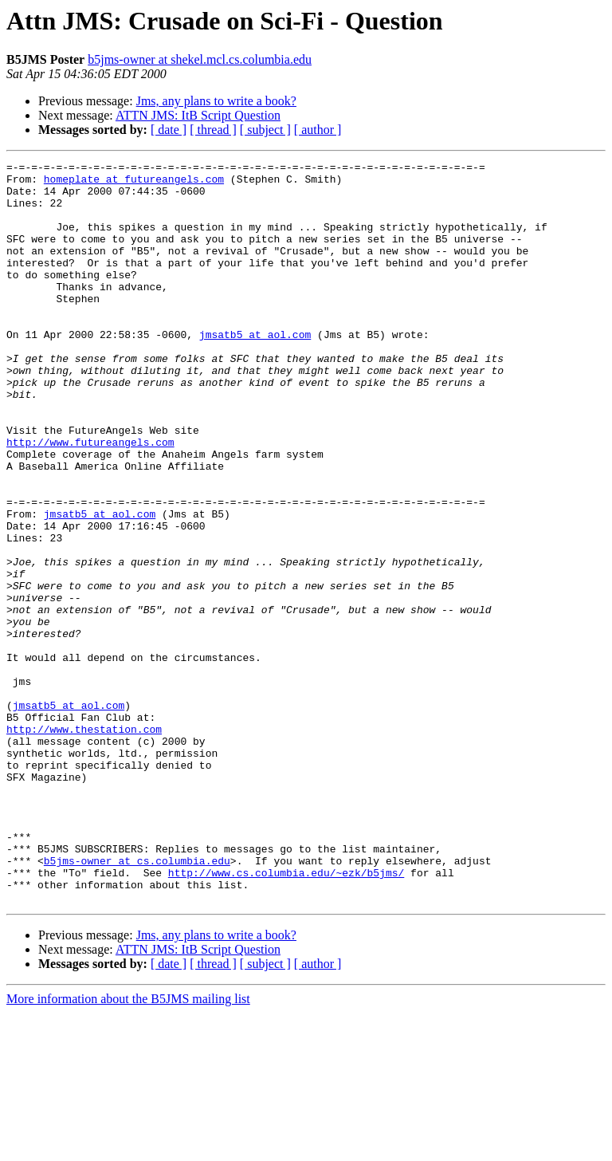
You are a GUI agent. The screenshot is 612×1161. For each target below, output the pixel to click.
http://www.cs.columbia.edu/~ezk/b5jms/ (286, 1016)
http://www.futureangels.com (90, 499)
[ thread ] (213, 129)
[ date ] (168, 129)
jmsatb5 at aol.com (255, 370)
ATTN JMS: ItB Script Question (198, 115)
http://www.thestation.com (84, 843)
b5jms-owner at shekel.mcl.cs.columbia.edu (200, 59)
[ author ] (318, 129)
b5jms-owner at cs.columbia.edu (137, 1001)
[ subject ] (265, 129)
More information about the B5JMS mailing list (128, 1147)
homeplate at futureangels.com (134, 183)
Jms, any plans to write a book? (216, 101)
